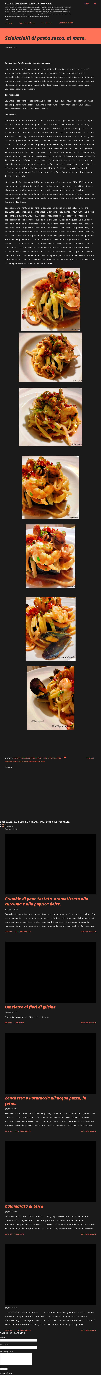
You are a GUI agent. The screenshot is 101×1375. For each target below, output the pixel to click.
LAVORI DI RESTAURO (66, 23)
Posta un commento (23, 932)
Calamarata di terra (24, 1206)
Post (6, 824)
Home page (9, 23)
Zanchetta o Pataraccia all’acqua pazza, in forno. (45, 1100)
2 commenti (19, 1023)
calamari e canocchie (21, 758)
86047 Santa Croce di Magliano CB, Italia (29, 761)
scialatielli (57, 758)
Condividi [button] (90, 758)
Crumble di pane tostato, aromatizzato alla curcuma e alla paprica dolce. (46, 901)
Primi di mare (47, 758)
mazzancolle (36, 758)
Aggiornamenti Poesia (27, 23)
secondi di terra (46, 23)
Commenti (8, 827)
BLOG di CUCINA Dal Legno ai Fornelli (28, 3)
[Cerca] (87, 3)
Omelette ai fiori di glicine (30, 1007)
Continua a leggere (88, 932)
